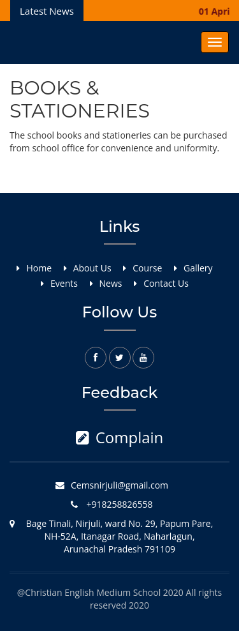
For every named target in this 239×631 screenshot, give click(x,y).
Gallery (198, 268)
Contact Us (166, 283)
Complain (120, 437)
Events (64, 283)
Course (147, 268)
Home (39, 268)
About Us (92, 268)
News (110, 283)
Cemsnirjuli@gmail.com (119, 485)
